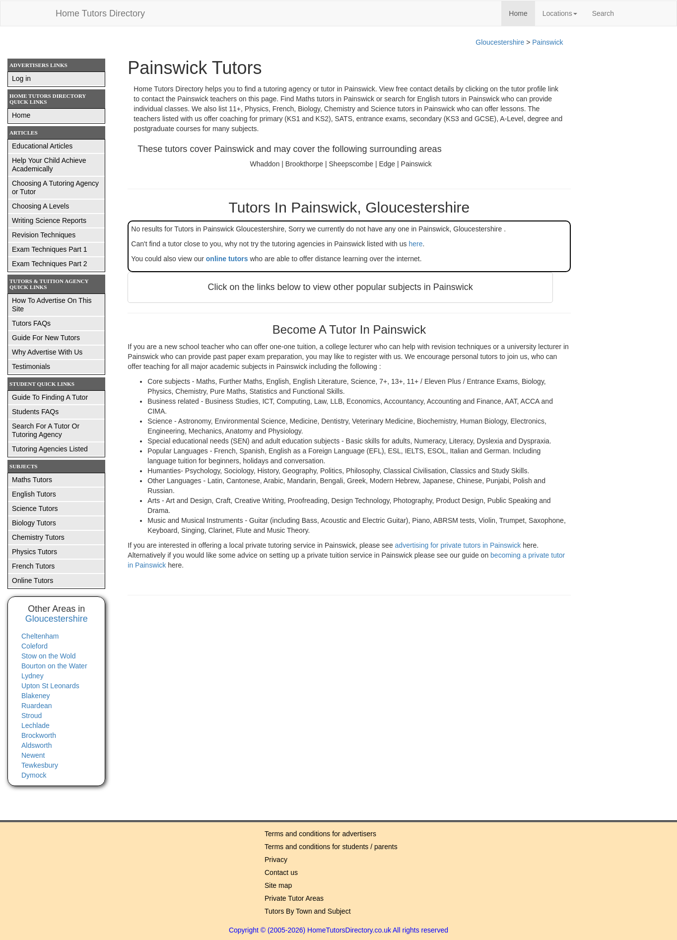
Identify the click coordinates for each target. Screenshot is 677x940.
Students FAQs (35, 412)
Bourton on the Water (54, 666)
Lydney (32, 676)
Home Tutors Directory (100, 13)
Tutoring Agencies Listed (50, 449)
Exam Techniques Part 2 (49, 264)
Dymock (34, 775)
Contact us (281, 872)
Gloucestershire (499, 42)
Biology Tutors (34, 523)
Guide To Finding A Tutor (50, 397)
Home (522, 12)
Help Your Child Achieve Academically (49, 164)
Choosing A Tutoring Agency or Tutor (55, 187)
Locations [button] (559, 13)
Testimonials (31, 366)
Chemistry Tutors (38, 537)
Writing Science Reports (49, 220)
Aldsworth (36, 745)
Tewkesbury (39, 765)
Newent (33, 755)
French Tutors (33, 566)
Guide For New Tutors (46, 338)
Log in (21, 78)
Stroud (31, 716)
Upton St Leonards (50, 686)
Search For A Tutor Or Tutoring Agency (45, 430)
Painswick (547, 42)
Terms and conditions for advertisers (320, 834)
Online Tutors (32, 580)
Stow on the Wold (48, 656)
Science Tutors (35, 508)
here (415, 244)
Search (603, 13)
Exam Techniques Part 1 (49, 249)
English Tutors (34, 494)
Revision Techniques (43, 235)
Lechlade (35, 725)
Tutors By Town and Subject (308, 911)
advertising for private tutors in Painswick (459, 545)
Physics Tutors (34, 552)
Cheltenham (40, 636)
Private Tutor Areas (294, 898)
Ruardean (36, 706)
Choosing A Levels (40, 206)
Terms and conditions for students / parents (331, 847)
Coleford (34, 646)
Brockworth (38, 735)
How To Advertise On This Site (52, 304)
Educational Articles (42, 146)
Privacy (276, 860)
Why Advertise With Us (47, 352)
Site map (278, 885)
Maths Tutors (32, 480)
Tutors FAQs (31, 323)
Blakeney (35, 696)
